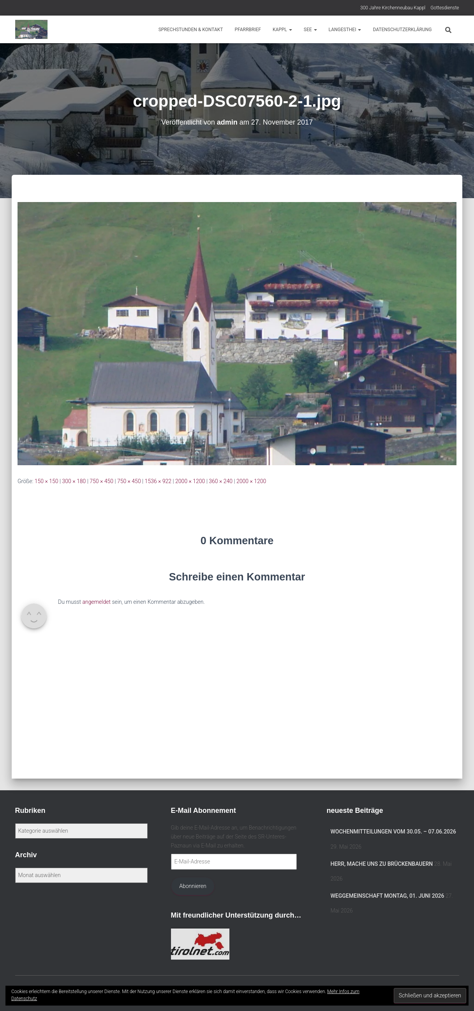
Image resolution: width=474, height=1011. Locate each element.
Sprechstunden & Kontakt (191, 29)
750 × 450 (101, 481)
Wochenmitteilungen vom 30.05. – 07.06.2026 (393, 831)
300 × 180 (74, 481)
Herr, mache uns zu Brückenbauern (382, 864)
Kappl (282, 29)
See (310, 29)
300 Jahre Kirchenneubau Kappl (392, 8)
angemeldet (97, 602)
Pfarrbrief (247, 29)
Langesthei (345, 29)
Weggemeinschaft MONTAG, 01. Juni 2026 (387, 896)
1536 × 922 (158, 481)
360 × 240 (221, 481)
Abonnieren (192, 886)
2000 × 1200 (190, 481)
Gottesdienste (444, 8)
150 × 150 (46, 481)
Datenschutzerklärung (402, 29)
